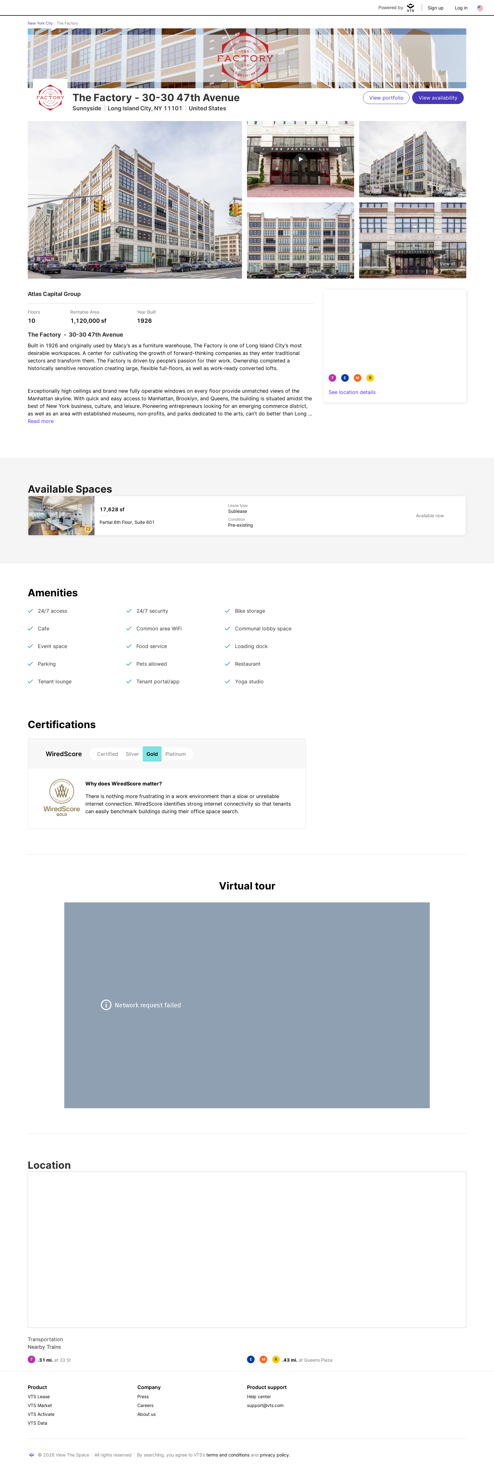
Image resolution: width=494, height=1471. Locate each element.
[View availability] (438, 97)
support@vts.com (265, 1405)
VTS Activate (41, 1414)
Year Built (146, 311)
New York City (40, 23)
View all (447, 263)
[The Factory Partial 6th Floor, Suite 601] (247, 515)
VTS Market (40, 1405)
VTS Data (37, 1423)
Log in (461, 7)
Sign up (436, 7)
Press (143, 1396)
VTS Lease (39, 1396)
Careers (145, 1405)
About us (146, 1414)
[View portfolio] (386, 97)
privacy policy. (275, 1454)
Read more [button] (41, 421)
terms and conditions (228, 1454)
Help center (259, 1396)
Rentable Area (84, 311)
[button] (88, 529)
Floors (34, 311)
